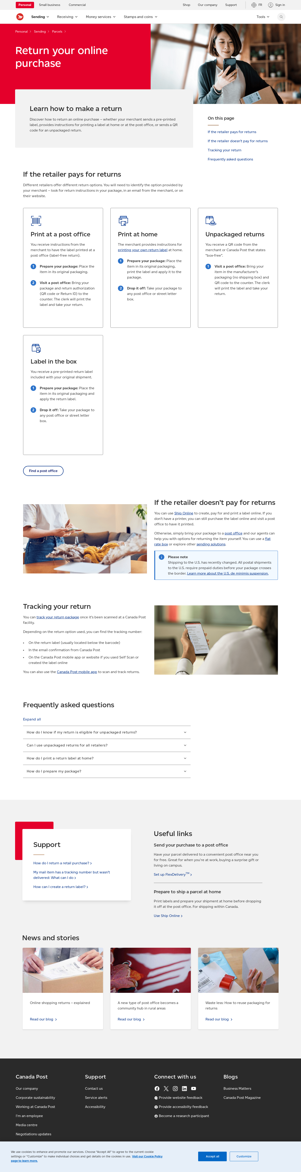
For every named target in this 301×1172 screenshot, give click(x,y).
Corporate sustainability (35, 1097)
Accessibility (95, 1107)
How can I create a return (61, 887)
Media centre (26, 1125)
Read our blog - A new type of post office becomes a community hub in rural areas (144, 953)
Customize (244, 1156)
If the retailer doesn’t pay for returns (238, 141)
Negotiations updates (33, 1134)
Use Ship (169, 916)
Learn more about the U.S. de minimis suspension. (228, 573)
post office (233, 533)
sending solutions (211, 544)
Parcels (57, 32)
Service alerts (96, 1097)
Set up (173, 874)
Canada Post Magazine (242, 1097)
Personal (21, 32)
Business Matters (237, 1088)
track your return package (58, 617)
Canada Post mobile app (77, 672)
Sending (40, 32)
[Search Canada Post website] (281, 17)
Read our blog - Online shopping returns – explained (57, 953)
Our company (27, 1088)
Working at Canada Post (35, 1107)
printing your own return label (143, 250)
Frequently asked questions (230, 159)
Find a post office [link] (43, 471)
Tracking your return (224, 150)
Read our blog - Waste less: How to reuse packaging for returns (232, 953)
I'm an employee (29, 1116)
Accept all (212, 1156)
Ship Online (183, 513)
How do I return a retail (63, 863)
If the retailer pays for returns (232, 132)
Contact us (94, 1088)
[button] (32, 719)
